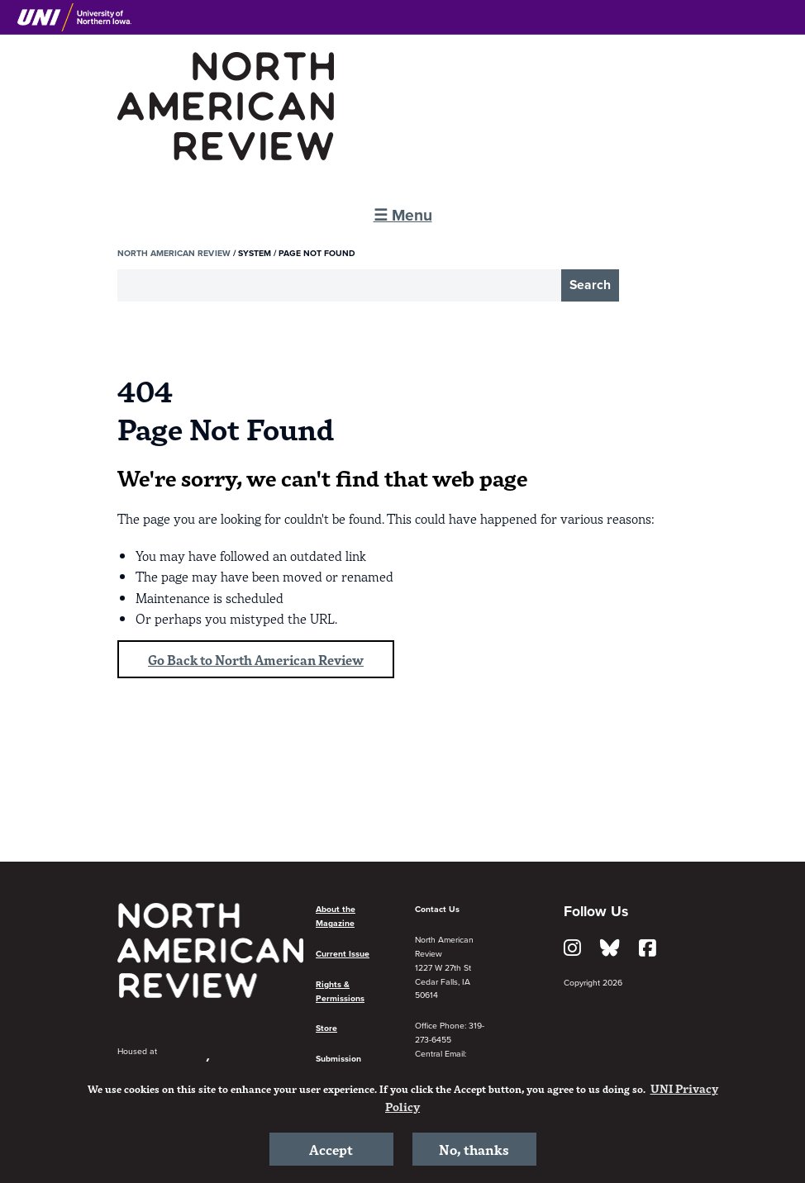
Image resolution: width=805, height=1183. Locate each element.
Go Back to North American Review (256, 659)
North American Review (174, 253)
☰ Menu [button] (403, 215)
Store (326, 1028)
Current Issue (342, 953)
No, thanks (474, 1149)
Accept (331, 1149)
